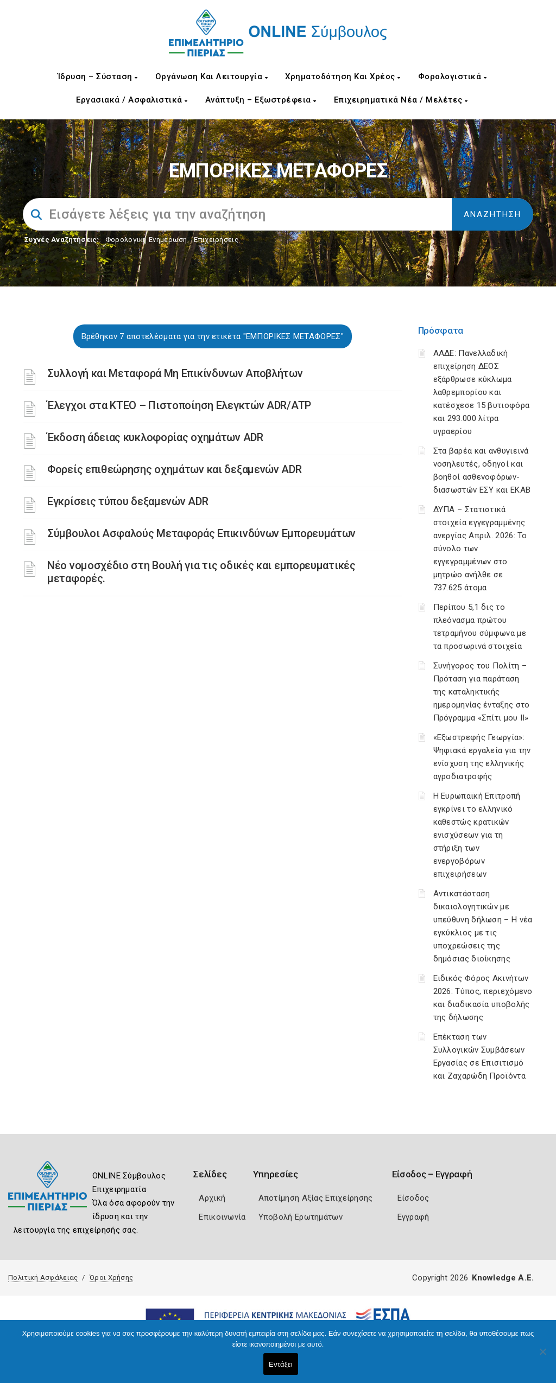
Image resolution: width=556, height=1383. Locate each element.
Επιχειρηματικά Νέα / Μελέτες (401, 100)
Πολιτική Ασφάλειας (43, 1277)
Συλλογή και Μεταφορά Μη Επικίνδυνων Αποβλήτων (175, 373)
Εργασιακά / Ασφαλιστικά (132, 100)
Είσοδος (413, 1198)
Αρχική (212, 1198)
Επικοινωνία (222, 1217)
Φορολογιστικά (452, 76)
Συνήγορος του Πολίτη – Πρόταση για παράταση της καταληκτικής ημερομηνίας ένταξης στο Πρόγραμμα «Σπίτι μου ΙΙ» (481, 692)
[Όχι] (542, 1357)
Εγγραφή (413, 1217)
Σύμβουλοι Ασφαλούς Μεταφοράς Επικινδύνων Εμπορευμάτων (201, 533)
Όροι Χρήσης (111, 1277)
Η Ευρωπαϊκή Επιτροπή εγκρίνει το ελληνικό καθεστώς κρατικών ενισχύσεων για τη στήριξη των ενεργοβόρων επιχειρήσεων (477, 835)
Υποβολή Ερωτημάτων (300, 1217)
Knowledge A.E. (503, 1278)
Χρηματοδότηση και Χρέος (343, 76)
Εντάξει (281, 1364)
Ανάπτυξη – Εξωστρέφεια (261, 100)
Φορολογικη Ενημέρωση (146, 239)
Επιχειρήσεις (216, 239)
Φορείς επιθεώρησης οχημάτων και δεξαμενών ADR (174, 469)
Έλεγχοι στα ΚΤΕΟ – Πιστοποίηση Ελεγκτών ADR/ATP (179, 405)
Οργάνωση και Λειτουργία (211, 76)
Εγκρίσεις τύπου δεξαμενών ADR (127, 501)
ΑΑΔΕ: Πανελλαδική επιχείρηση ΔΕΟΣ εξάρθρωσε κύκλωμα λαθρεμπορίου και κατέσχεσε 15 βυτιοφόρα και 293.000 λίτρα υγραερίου (481, 392)
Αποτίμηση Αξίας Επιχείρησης (315, 1198)
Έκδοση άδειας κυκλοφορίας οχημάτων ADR (155, 437)
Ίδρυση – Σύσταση (98, 76)
